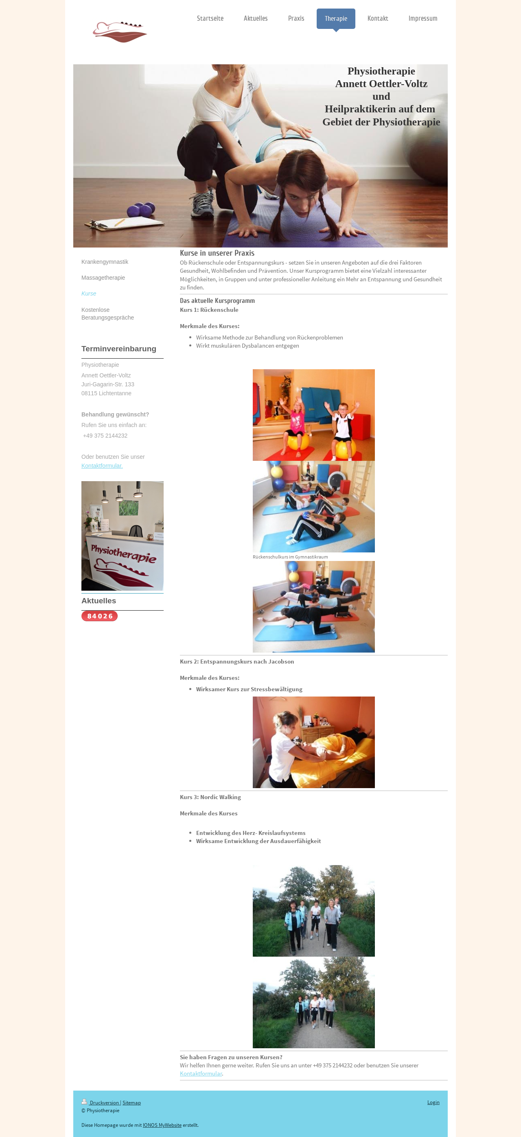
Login (433, 1102)
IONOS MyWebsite (162, 1125)
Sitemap (132, 1102)
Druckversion (100, 1102)
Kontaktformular (201, 1073)
